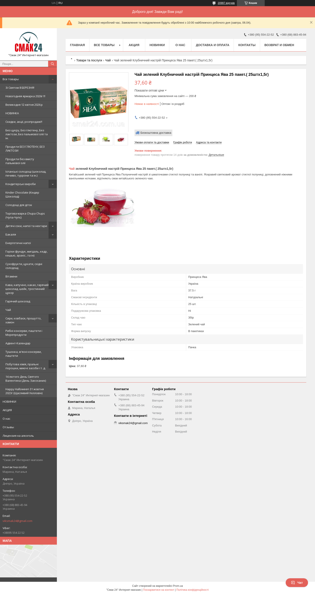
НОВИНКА (12, 113)
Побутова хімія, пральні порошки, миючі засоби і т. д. (25, 366)
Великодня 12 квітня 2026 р (24, 105)
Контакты (246, 45)
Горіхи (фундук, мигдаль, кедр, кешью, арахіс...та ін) (26, 253)
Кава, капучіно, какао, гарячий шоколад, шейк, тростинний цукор (27, 289)
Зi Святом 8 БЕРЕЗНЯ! (19, 88)
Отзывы (8, 427)
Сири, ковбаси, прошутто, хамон (23, 320)
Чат (297, 583)
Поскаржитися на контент (158, 589)
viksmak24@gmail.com (17, 521)
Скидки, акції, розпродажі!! (23, 122)
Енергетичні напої (18, 243)
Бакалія (10, 234)
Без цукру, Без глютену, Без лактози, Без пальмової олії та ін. (26, 134)
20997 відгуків (226, 3)
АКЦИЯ (7, 410)
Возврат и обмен (279, 45)
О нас (6, 419)
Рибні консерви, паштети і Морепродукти (23, 333)
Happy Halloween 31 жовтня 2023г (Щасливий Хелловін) (24, 391)
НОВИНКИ (9, 402)
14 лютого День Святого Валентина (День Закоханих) (25, 379)
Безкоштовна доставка (155, 132)
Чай (8, 310)
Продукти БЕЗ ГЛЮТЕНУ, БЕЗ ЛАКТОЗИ (25, 148)
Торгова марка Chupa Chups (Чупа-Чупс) (25, 215)
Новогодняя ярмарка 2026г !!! (25, 96)
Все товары (11, 79)
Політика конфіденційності (192, 589)
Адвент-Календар (17, 343)
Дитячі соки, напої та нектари (26, 226)
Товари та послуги (89, 60)
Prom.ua (178, 585)
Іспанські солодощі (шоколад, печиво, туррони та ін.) (25, 173)
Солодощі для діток (18, 205)
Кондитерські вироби (20, 184)
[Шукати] (52, 64)
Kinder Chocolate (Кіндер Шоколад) (22, 194)
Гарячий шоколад (17, 301)
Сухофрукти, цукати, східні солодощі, (23, 266)
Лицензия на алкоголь (18, 436)
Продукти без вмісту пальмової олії (19, 161)
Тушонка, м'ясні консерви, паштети (23, 354)
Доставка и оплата (212, 45)
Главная (77, 45)
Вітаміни (11, 276)
